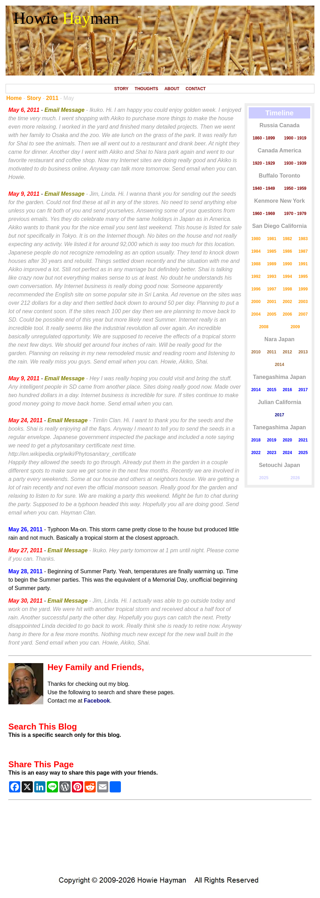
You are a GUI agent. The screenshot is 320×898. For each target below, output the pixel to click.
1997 (271, 289)
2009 (295, 326)
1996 (256, 289)
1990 (287, 263)
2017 (303, 389)
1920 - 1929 (264, 163)
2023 (271, 452)
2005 (271, 314)
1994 (287, 276)
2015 (271, 389)
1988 (256, 263)
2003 (303, 301)
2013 (303, 352)
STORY (121, 88)
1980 (256, 238)
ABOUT (172, 88)
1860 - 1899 (264, 138)
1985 (271, 251)
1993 (271, 276)
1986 (287, 251)
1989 (271, 263)
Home (14, 98)
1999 (303, 289)
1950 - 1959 (295, 188)
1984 (256, 251)
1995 (303, 276)
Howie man (66, 18)
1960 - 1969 (264, 213)
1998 (287, 289)
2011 (52, 98)
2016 (287, 389)
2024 (287, 452)
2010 (256, 352)
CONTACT (196, 88)
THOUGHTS (146, 88)
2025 (303, 452)
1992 (256, 276)
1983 (303, 238)
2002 (287, 301)
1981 (271, 238)
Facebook (97, 701)
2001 (271, 301)
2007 (303, 314)
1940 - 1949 (264, 188)
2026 (295, 477)
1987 (303, 251)
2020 (287, 440)
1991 (303, 263)
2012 (287, 352)
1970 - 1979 (295, 213)
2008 (264, 326)
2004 (256, 314)
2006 (287, 314)
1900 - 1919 (295, 138)
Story (34, 98)
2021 (303, 440)
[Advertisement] (160, 839)
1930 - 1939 (295, 163)
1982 (287, 238)
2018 (256, 440)
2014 (279, 364)
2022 (256, 452)
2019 (271, 440)
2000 (256, 301)
